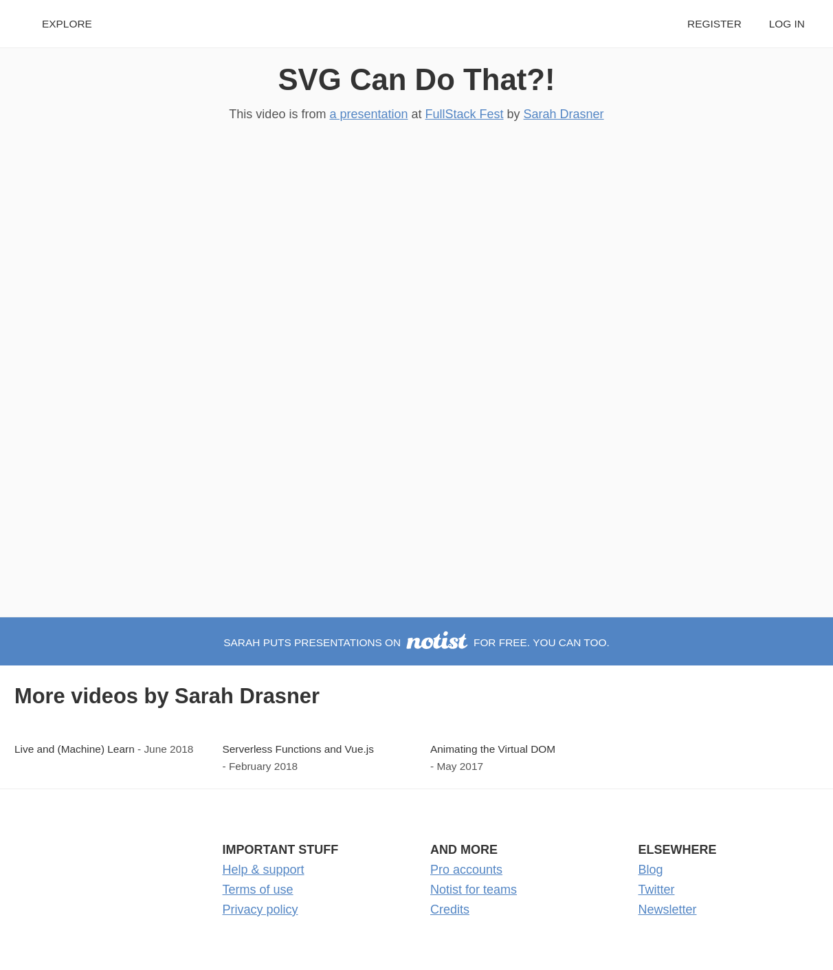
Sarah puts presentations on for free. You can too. (416, 642)
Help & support (263, 870)
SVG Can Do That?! (416, 79)
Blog (650, 870)
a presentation (368, 114)
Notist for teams (473, 889)
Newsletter (667, 909)
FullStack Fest (464, 114)
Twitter (656, 889)
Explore (67, 24)
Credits (449, 909)
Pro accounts (466, 870)
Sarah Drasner (564, 114)
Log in (787, 24)
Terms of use (258, 889)
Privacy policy (260, 909)
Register (714, 24)
